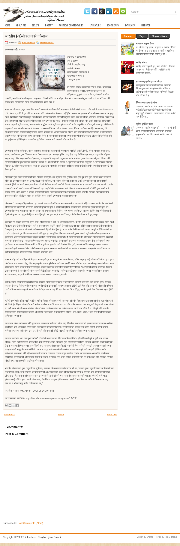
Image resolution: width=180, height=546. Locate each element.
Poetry (49, 25)
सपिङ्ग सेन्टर (141, 62)
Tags (142, 36)
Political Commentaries (71, 25)
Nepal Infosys (171, 537)
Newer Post (9, 414)
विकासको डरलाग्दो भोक (146, 102)
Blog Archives (159, 36)
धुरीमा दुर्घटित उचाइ (144, 124)
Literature (95, 25)
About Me (21, 25)
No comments (47, 42)
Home (7, 25)
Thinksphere (29, 537)
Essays (35, 25)
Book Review (113, 25)
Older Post (112, 414)
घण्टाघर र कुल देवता (145, 43)
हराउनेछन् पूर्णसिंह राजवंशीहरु (149, 81)
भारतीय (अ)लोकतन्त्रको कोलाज (26, 36)
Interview (130, 25)
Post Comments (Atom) (30, 523)
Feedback (145, 25)
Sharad (149, 537)
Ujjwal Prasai (54, 537)
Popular (128, 36)
